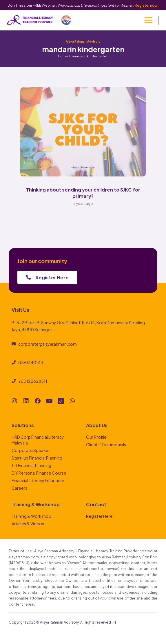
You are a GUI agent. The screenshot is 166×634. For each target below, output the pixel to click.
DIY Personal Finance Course (39, 472)
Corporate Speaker (31, 450)
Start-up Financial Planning (37, 457)
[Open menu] (148, 20)
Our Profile (96, 436)
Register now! (146, 5)
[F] (114, 622)
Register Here (99, 516)
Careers (19, 487)
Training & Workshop (31, 516)
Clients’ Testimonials (106, 444)
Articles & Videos (28, 523)
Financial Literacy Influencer (38, 480)
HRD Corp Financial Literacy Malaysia (38, 439)
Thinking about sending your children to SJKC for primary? (83, 192)
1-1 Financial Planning (31, 465)
